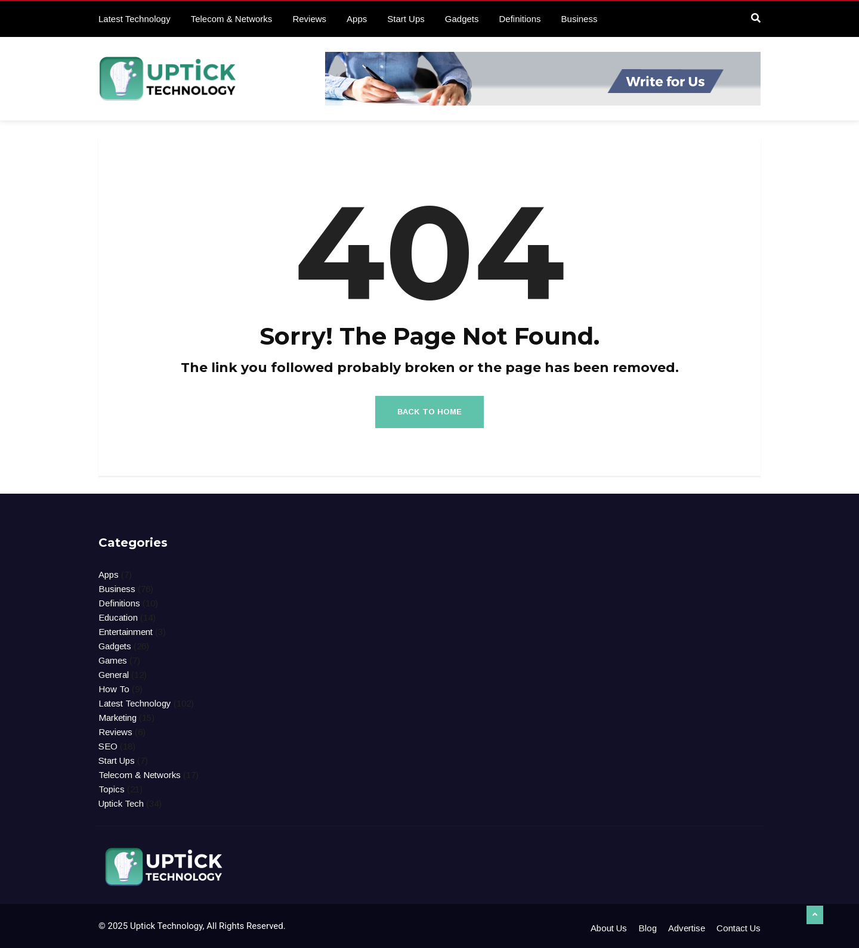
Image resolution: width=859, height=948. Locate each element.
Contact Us (738, 928)
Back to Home (429, 411)
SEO (108, 746)
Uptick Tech (121, 803)
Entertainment (125, 632)
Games (112, 660)
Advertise (686, 928)
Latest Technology (134, 19)
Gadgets (462, 19)
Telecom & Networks (232, 19)
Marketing (117, 717)
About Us (609, 928)
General (113, 675)
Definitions (520, 19)
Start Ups (406, 19)
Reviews (309, 19)
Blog (647, 928)
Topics (111, 789)
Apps (357, 19)
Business (579, 19)
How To (113, 689)
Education (118, 617)
